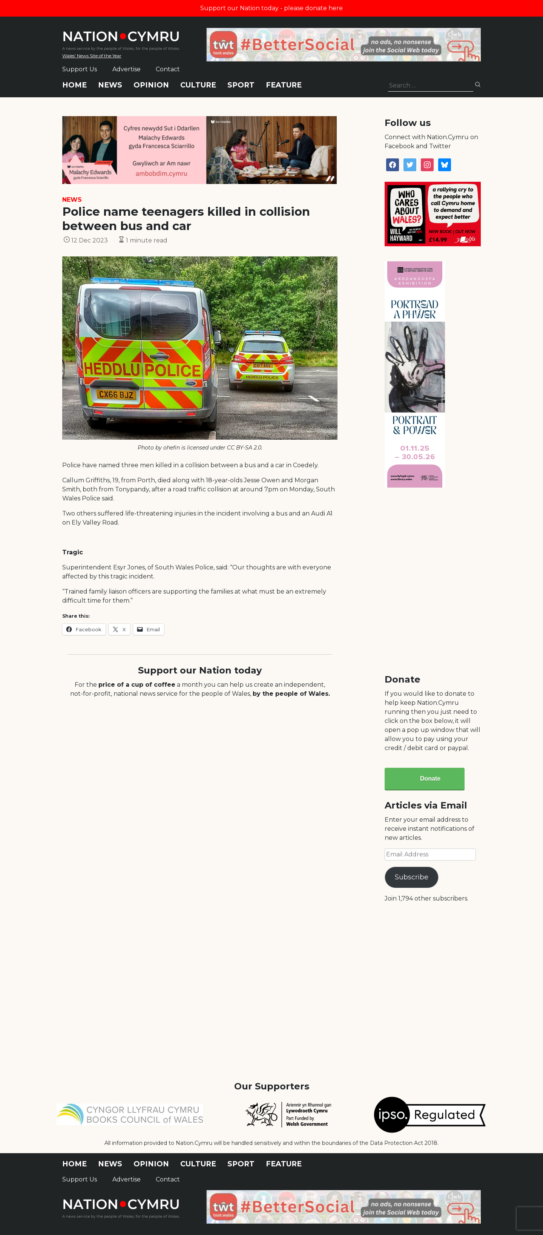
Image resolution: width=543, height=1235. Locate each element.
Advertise (126, 69)
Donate (430, 778)
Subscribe (411, 877)
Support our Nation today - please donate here (271, 8)
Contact (168, 69)
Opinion (151, 85)
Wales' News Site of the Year (91, 55)
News (110, 85)
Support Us (79, 69)
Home (74, 85)
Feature (284, 85)
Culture (198, 85)
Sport (241, 85)
